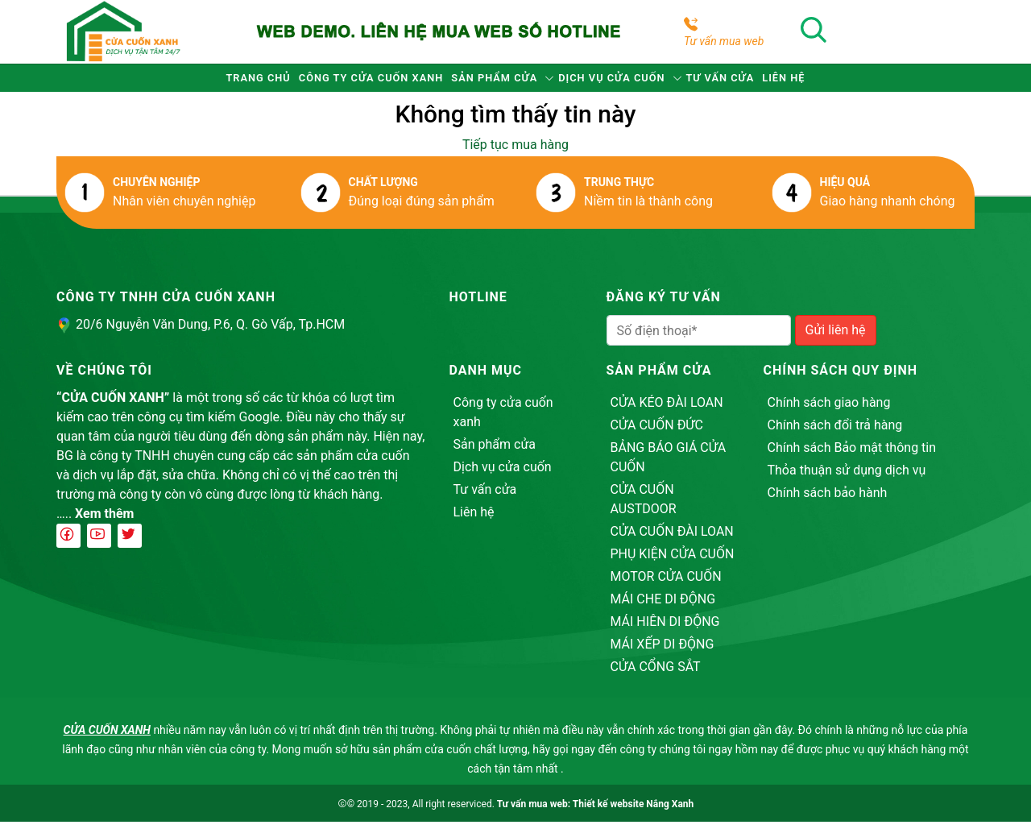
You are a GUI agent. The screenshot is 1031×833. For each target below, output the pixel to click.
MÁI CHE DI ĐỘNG (663, 610)
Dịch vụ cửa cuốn (632, 83)
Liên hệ (863, 83)
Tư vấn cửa (771, 83)
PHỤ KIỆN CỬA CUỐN (673, 565)
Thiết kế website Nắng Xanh (633, 815)
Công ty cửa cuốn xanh (326, 83)
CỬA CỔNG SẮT (656, 678)
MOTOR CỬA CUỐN (666, 587)
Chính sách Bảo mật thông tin (852, 458)
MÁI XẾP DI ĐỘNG (662, 655)
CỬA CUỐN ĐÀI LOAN (672, 542)
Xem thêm (104, 525)
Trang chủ (180, 83)
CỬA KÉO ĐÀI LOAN (667, 413)
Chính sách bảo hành (828, 504)
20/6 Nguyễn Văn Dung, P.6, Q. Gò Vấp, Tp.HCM (210, 335)
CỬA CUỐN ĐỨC (657, 436)
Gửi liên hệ (835, 341)
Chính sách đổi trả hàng (835, 436)
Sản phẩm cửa (484, 83)
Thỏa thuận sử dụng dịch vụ (847, 481)
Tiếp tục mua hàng (515, 156)
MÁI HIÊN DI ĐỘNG (665, 632)
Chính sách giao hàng (829, 413)
